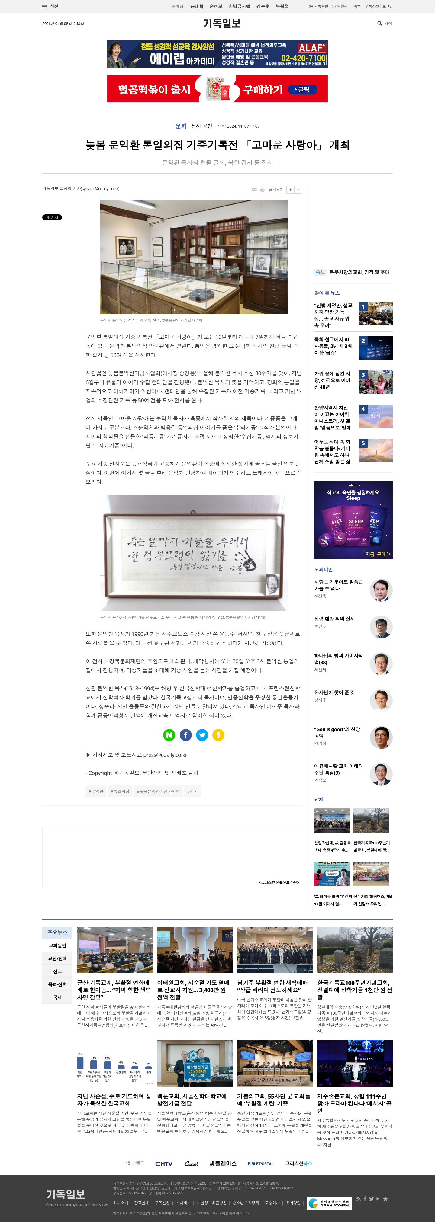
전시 (194, 791)
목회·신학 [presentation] (57, 984)
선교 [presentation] (57, 971)
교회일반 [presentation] (57, 945)
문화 (180, 126)
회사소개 (120, 1203)
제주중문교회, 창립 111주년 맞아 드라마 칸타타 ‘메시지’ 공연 (354, 1103)
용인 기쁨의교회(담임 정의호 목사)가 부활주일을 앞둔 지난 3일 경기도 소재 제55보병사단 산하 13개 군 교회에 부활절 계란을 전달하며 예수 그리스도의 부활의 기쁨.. (274, 1122)
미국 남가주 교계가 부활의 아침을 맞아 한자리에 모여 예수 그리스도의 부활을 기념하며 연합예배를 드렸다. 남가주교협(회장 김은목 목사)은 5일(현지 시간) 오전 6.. (274, 1009)
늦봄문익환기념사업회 (159, 791)
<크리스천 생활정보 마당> (279, 882)
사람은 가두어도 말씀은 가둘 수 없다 (338, 585)
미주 (356, 6)
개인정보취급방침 (212, 1203)
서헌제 (320, 670)
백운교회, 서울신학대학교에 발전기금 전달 (192, 1100)
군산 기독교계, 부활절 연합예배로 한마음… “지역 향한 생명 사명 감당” (114, 990)
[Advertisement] (353, 223)
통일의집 (121, 791)
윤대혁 (196, 6)
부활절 (282, 6)
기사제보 (183, 1203)
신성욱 (320, 596)
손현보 (215, 6)
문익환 (97, 791)
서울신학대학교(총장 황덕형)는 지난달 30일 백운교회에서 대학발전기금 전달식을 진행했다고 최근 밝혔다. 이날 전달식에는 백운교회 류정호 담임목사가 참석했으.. (194, 1122)
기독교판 (321, 6)
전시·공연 (201, 126)
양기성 (320, 743)
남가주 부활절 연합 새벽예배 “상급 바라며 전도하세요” (272, 986)
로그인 (387, 6)
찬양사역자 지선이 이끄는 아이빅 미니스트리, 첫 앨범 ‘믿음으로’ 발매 (332, 418)
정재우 (320, 700)
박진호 (320, 626)
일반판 (342, 6)
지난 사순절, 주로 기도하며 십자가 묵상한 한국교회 (114, 1100)
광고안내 (141, 1203)
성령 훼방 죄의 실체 (334, 619)
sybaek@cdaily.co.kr (100, 188)
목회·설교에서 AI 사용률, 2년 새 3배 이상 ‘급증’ (333, 346)
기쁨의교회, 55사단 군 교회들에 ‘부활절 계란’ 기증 (273, 1100)
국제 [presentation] (57, 997)
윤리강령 (293, 1203)
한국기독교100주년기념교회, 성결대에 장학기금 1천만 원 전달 (354, 990)
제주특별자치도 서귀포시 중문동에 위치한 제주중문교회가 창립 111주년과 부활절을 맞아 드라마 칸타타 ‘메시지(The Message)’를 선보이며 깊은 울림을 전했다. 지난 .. (355, 1132)
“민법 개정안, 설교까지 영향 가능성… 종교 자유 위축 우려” (333, 315)
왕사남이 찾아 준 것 (334, 692)
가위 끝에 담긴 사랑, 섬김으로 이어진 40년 (332, 380)
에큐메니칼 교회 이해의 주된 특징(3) (338, 769)
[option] (333, 832)
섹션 (50, 6)
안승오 (320, 780)
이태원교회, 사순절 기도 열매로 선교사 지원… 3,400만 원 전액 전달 (193, 990)
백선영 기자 (70, 188)
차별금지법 (239, 6)
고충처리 (272, 1203)
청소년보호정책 (246, 1203)
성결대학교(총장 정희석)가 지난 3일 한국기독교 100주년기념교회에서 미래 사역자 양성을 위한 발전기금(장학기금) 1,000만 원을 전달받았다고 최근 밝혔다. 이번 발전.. (354, 1019)
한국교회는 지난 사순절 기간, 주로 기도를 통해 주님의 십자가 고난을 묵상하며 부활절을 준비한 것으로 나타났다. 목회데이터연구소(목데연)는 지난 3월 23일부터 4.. (114, 1122)
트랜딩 (177, 6)
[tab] (57, 945)
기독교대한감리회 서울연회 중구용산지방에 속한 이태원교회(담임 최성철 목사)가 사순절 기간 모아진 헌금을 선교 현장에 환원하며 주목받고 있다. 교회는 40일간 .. (194, 1016)
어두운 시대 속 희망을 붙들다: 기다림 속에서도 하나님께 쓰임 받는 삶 (332, 452)
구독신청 (372, 6)
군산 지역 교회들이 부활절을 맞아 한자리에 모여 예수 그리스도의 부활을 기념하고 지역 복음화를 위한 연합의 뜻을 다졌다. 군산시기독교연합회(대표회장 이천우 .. (114, 1016)
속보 (320, 272)
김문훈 (262, 6)
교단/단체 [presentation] (57, 958)
